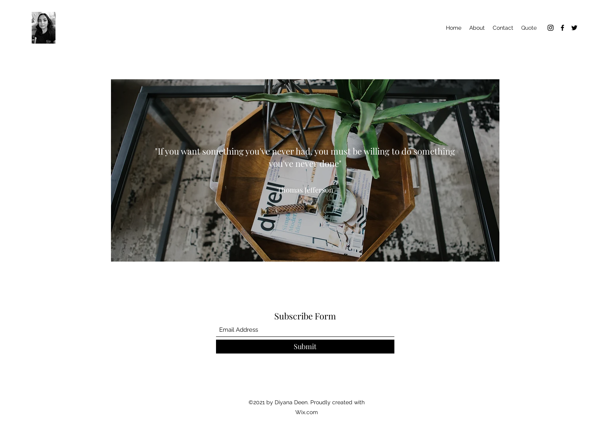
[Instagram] (551, 28)
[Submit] (305, 347)
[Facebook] (562, 28)
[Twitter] (574, 28)
